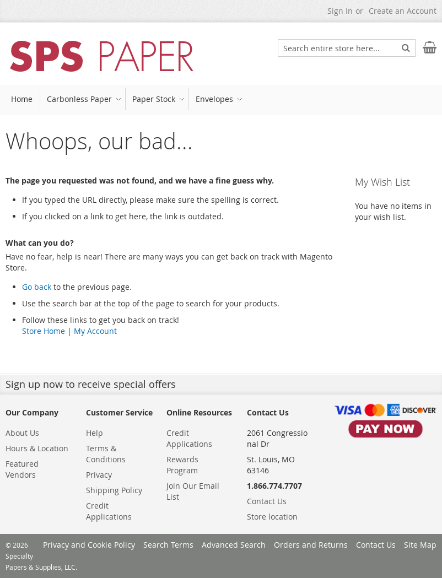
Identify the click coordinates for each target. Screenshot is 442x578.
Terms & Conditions (106, 453)
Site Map (420, 544)
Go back (36, 287)
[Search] (406, 47)
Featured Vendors (22, 469)
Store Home (43, 331)
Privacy (99, 474)
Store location (272, 516)
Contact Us (267, 501)
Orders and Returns (311, 544)
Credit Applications (109, 511)
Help (94, 433)
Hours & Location (37, 448)
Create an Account (402, 11)
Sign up (23, 384)
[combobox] (347, 48)
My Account (95, 331)
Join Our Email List (192, 491)
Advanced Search (234, 544)
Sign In (340, 11)
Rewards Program (182, 465)
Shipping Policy (114, 490)
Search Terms (168, 544)
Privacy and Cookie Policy (89, 544)
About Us (22, 433)
